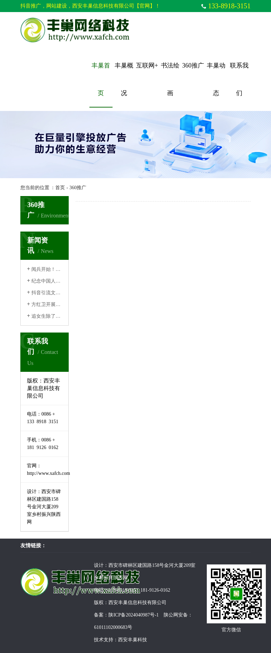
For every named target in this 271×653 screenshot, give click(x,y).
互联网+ (147, 65)
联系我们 (239, 79)
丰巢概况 (124, 79)
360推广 (193, 65)
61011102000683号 (113, 627)
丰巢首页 (100, 79)
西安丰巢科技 (132, 639)
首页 (60, 187)
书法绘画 (170, 79)
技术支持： (106, 639)
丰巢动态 (216, 79)
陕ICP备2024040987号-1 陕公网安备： (150, 615)
